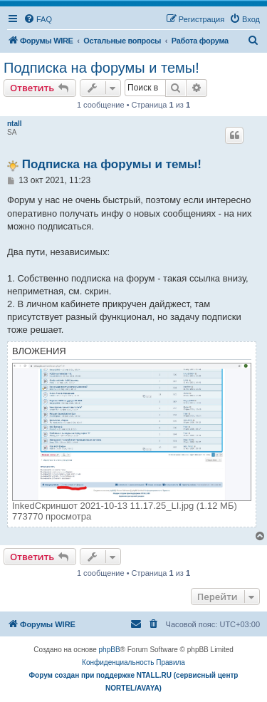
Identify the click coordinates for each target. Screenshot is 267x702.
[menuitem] (37, 19)
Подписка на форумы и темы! (101, 68)
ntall (14, 124)
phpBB (109, 650)
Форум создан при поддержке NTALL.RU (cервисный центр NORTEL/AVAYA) (134, 681)
